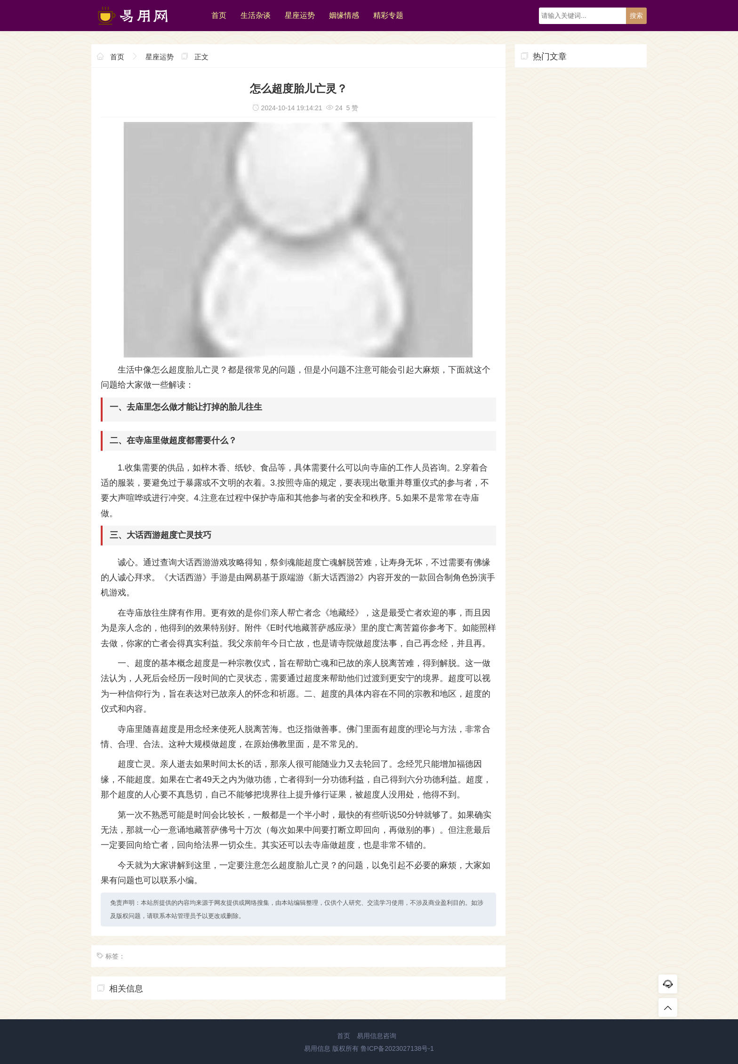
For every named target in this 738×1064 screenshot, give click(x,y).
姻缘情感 (344, 15)
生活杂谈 (256, 15)
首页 (218, 15)
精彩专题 (388, 15)
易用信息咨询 (376, 1036)
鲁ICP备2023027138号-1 (397, 1048)
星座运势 (300, 15)
